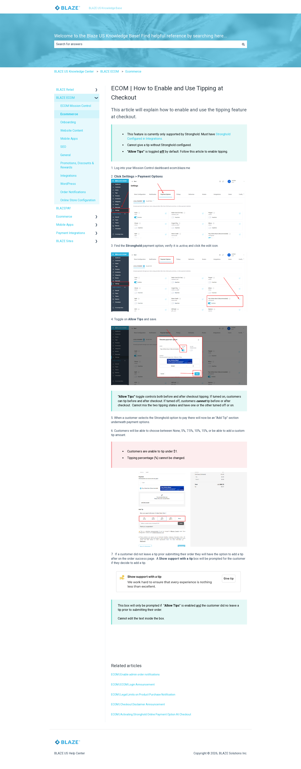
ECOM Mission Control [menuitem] (75, 106)
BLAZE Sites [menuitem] (64, 241)
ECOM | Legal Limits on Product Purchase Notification (143, 694)
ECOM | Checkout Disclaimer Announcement (138, 704)
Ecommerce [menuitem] (69, 114)
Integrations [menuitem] (68, 175)
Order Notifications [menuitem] (73, 192)
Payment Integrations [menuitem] (70, 233)
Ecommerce (133, 71)
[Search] (243, 44)
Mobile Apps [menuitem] (69, 138)
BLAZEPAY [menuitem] (63, 208)
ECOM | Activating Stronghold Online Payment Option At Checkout (151, 714)
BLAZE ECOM (109, 71)
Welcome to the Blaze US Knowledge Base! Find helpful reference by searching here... (140, 36)
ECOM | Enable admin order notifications (135, 674)
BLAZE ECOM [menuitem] (65, 98)
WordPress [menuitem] (68, 184)
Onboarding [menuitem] (68, 122)
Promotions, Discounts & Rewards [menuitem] (77, 165)
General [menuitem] (65, 155)
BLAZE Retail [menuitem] (65, 89)
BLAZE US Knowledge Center (74, 71)
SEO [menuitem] (63, 147)
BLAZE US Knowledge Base (105, 8)
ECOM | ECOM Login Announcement (133, 684)
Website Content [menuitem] (71, 130)
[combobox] (147, 44)
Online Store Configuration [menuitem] (77, 200)
